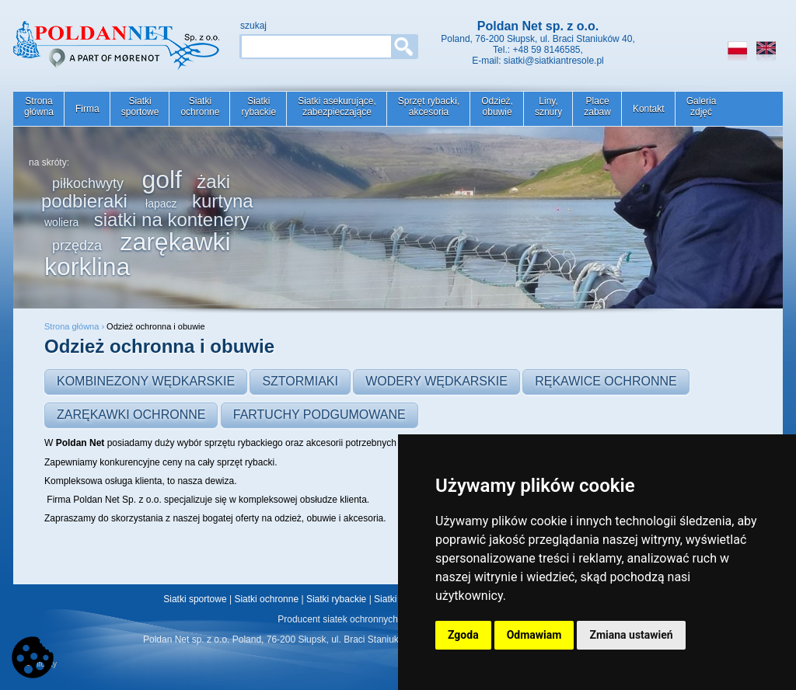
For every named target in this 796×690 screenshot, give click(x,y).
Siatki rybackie (336, 599)
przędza (77, 245)
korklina (87, 267)
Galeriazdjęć (701, 106)
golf (161, 179)
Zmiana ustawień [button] (630, 635)
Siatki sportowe (194, 599)
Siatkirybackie (258, 106)
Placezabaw (597, 106)
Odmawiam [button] (534, 635)
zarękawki (175, 242)
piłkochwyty (88, 183)
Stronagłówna (39, 106)
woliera (61, 222)
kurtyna (222, 200)
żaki (213, 181)
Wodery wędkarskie (436, 381)
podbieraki (84, 200)
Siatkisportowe (140, 106)
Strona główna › (75, 326)
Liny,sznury (548, 106)
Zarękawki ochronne (131, 414)
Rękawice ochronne (606, 381)
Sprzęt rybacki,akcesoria (428, 106)
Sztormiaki (300, 381)
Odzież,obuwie (497, 106)
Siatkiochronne (199, 106)
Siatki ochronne (266, 599)
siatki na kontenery (172, 219)
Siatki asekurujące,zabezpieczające (337, 106)
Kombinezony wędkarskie (146, 381)
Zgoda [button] (463, 635)
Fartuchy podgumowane (319, 414)
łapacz (160, 203)
